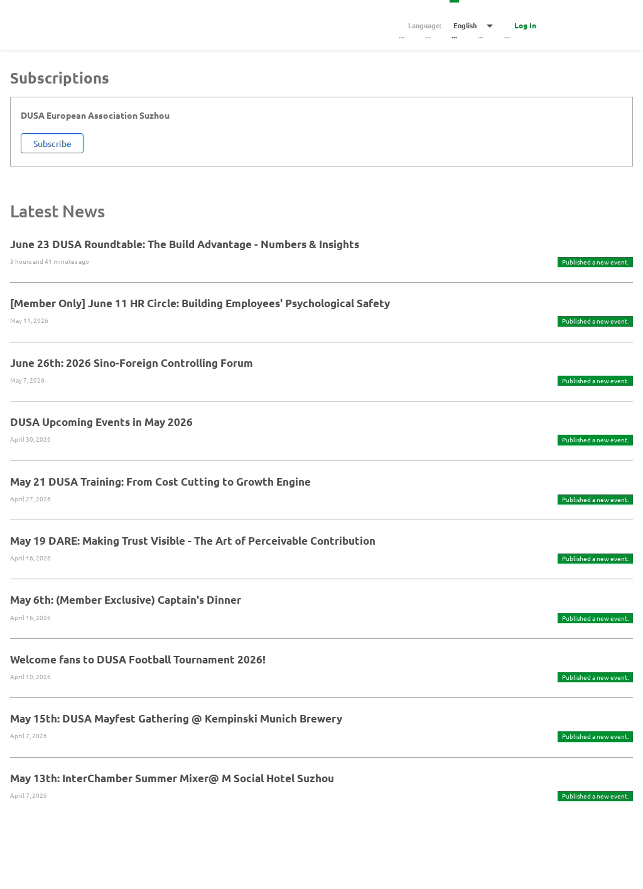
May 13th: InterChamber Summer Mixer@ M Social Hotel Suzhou (172, 778)
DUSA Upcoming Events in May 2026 (101, 422)
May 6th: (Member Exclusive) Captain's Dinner (125, 599)
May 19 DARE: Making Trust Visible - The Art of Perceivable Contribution (193, 540)
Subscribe (52, 143)
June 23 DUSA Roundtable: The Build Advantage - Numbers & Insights (184, 244)
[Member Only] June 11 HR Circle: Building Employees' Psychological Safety (200, 303)
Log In (525, 25)
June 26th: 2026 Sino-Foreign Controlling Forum (131, 362)
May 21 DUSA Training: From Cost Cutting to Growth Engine (160, 481)
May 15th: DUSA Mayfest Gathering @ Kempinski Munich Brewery (176, 718)
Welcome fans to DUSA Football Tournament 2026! (138, 659)
